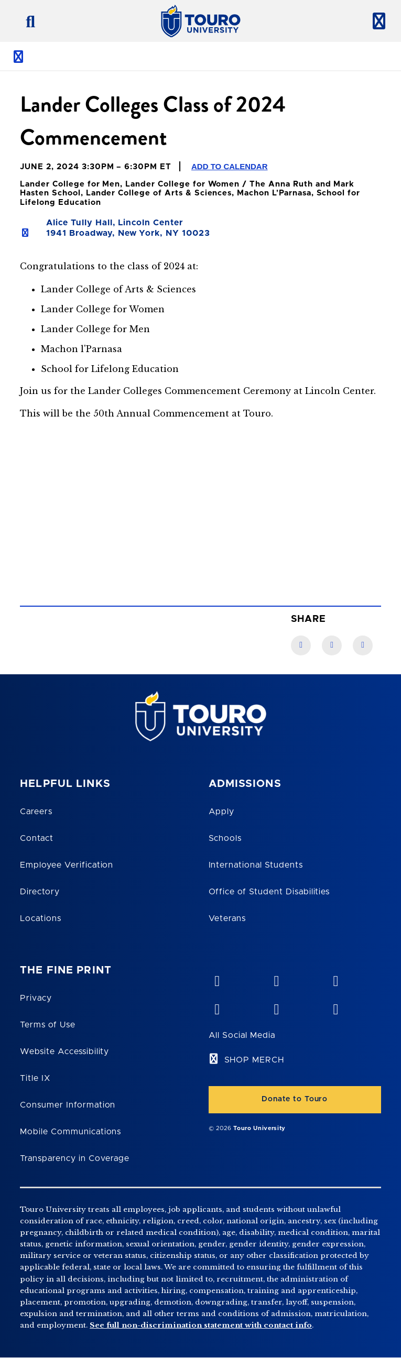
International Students (256, 865)
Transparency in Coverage (74, 1158)
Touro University (259, 1128)
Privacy (36, 998)
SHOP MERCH (254, 1060)
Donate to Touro (295, 1099)
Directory (40, 892)
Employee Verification (66, 865)
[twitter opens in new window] (276, 1007)
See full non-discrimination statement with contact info (201, 1325)
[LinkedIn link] (332, 645)
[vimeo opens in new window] (217, 978)
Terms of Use (47, 1025)
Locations (40, 918)
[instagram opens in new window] (335, 1007)
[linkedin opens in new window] (335, 978)
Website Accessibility (64, 1051)
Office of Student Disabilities (269, 892)
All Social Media (242, 1035)
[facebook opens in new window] (217, 1007)
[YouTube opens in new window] (276, 978)
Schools (225, 838)
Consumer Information (67, 1105)
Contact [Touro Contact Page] (36, 838)
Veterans (227, 918)
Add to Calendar (229, 166)
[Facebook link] (301, 645)
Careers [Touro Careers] (36, 811)
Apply (222, 811)
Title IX (35, 1078)
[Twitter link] (363, 645)
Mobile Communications (70, 1131)
